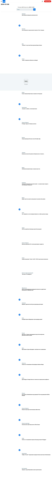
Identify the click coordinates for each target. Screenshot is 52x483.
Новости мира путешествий (27, 272)
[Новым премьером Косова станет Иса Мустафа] (36, 144)
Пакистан (24, 363)
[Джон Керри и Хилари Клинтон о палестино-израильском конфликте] (36, 385)
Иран (23, 348)
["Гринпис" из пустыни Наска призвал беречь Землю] (36, 51)
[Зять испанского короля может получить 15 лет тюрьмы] (36, 36)
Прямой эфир (47, 1)
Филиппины (24, 107)
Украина (23, 152)
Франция (23, 13)
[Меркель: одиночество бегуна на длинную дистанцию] (36, 310)
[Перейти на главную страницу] (4, 1)
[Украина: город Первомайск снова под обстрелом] (36, 475)
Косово (23, 137)
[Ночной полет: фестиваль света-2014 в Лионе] (36, 430)
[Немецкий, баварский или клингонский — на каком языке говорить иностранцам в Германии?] (36, 190)
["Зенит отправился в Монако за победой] (36, 66)
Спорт (23, 58)
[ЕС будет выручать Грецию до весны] (36, 129)
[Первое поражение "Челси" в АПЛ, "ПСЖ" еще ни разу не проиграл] (36, 265)
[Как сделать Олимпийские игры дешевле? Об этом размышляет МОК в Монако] (36, 400)
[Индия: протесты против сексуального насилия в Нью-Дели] (36, 205)
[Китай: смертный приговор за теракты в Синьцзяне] (36, 99)
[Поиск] (26, 9)
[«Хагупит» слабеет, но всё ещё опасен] (36, 114)
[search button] (34, 9)
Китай (23, 92)
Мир (23, 43)
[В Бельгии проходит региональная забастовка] (36, 415)
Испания (23, 28)
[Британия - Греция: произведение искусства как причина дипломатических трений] (36, 340)
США (23, 212)
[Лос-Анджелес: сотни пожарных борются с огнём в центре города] (36, 220)
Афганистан (24, 287)
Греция (23, 333)
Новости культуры (25, 423)
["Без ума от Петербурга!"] (36, 280)
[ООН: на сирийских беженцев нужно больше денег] (36, 235)
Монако (23, 393)
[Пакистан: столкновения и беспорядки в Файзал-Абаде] (36, 370)
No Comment (24, 468)
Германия (24, 182)
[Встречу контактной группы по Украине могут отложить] (36, 159)
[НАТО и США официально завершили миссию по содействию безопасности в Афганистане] (36, 295)
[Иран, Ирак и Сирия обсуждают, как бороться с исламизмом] (36, 355)
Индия (23, 167)
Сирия (23, 227)
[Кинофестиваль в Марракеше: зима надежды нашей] (36, 325)
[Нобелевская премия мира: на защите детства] (36, 174)
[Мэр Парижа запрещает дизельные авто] (36, 21)
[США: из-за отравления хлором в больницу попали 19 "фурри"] (36, 445)
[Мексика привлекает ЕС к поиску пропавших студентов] (36, 250)
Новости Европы (25, 122)
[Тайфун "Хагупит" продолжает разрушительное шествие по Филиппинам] (36, 460)
